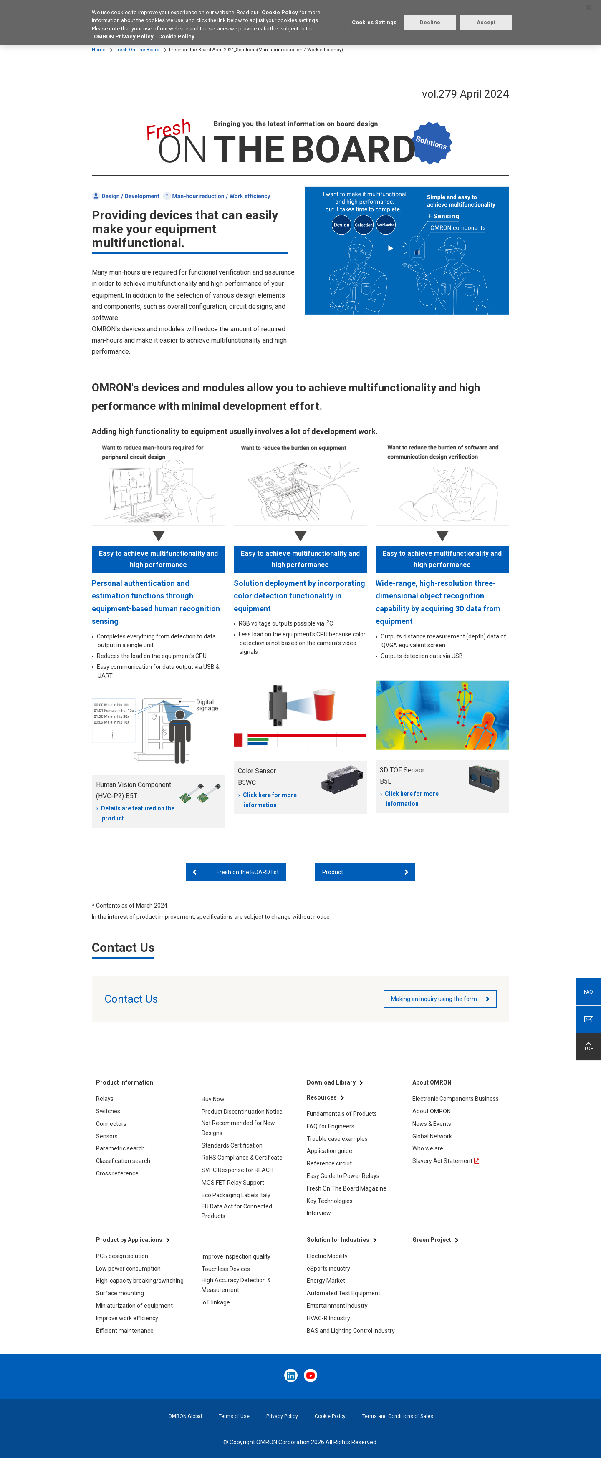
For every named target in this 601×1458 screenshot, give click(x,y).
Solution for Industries (338, 1239)
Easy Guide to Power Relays (343, 1176)
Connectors (111, 1123)
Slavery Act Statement (442, 1161)
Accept (486, 15)
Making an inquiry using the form (434, 999)
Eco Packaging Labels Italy (236, 1195)
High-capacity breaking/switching (140, 1280)
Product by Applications (129, 1239)
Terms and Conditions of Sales (397, 1416)
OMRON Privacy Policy (124, 30)
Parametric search (120, 1148)
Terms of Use (234, 1416)
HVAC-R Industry (328, 1318)
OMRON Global (185, 1416)
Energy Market (326, 1280)
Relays (105, 1098)
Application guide (329, 1151)
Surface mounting (120, 1293)
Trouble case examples (337, 1138)
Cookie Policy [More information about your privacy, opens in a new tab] (176, 30)
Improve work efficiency (127, 1318)
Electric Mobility (327, 1256)
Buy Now (213, 1099)
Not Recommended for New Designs (238, 1128)
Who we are (427, 1148)
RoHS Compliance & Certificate (242, 1157)
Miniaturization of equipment (134, 1305)
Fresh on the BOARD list (248, 872)
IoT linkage (216, 1302)
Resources (322, 1097)
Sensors (107, 1136)
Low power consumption (128, 1268)
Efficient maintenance (125, 1330)
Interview (319, 1213)
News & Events (431, 1123)
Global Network (432, 1136)
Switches (108, 1111)
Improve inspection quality (236, 1256)
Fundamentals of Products (342, 1113)
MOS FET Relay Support (233, 1182)
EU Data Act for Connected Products (237, 1211)
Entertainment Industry (337, 1305)
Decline (430, 15)
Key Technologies (330, 1201)
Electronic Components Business (455, 1098)
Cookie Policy (330, 1416)
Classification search (123, 1161)
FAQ (588, 992)
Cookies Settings (374, 15)
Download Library (331, 1082)
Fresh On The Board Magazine (346, 1188)
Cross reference (117, 1173)
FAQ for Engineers (330, 1126)
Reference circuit (329, 1163)
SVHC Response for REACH (237, 1170)
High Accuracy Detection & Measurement (236, 1285)
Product (332, 872)
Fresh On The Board (137, 50)
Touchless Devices (226, 1269)
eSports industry (328, 1268)
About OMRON (431, 1111)
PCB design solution (122, 1256)
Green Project (431, 1239)
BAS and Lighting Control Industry (351, 1330)
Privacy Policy (282, 1416)
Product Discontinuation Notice (242, 1111)
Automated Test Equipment (343, 1293)
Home (99, 50)
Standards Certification (232, 1145)
